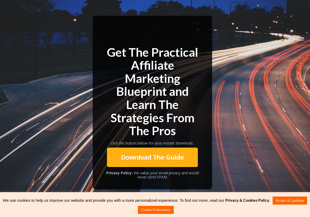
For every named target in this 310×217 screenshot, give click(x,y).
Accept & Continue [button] (290, 200)
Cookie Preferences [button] (156, 210)
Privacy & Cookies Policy (247, 200)
